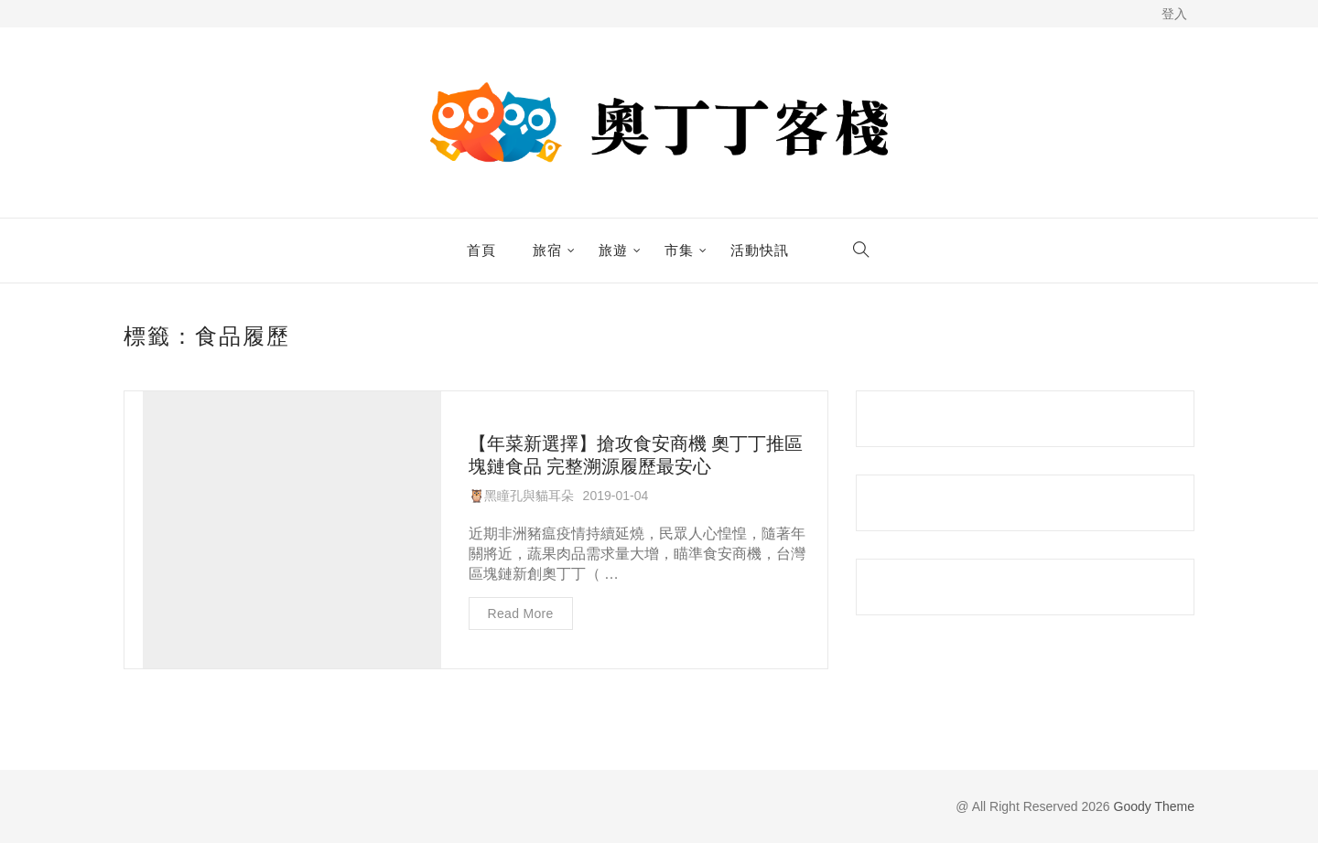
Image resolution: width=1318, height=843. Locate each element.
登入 (1174, 13)
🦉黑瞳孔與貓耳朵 (521, 495)
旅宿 (547, 250)
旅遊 (613, 250)
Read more (521, 613)
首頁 (481, 250)
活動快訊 (759, 250)
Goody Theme (1152, 806)
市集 (679, 250)
